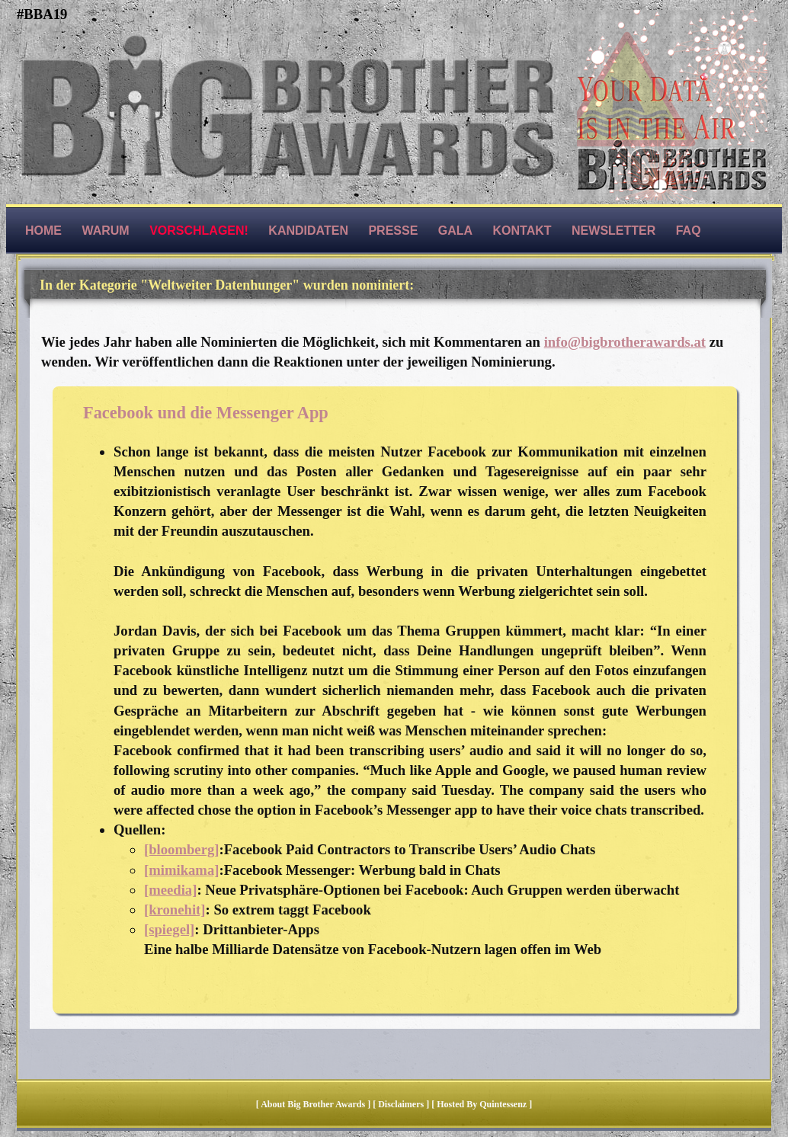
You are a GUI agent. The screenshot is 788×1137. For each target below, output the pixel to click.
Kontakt (522, 230)
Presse (393, 230)
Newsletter (613, 230)
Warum (105, 230)
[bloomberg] (181, 849)
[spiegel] (169, 929)
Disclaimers (401, 1104)
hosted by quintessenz (482, 1104)
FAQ (688, 230)
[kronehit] (175, 910)
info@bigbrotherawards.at (625, 342)
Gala (455, 230)
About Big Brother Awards (314, 1104)
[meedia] (170, 890)
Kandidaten (308, 230)
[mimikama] (181, 870)
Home (43, 230)
